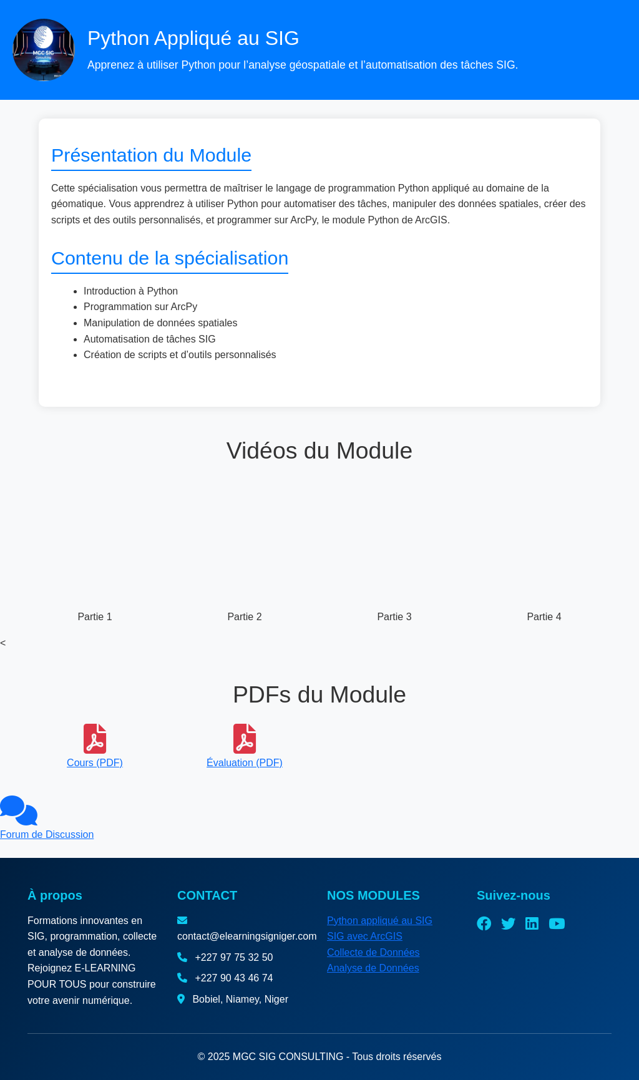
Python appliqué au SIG (379, 920)
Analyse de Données (373, 968)
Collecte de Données (373, 952)
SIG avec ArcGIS (364, 936)
